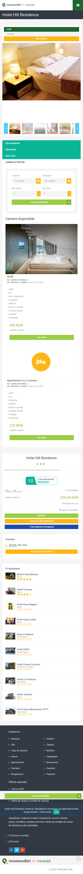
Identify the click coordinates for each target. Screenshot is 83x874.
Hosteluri (15, 768)
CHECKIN (16, 176)
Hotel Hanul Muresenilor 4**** (33, 709)
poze (9, 29)
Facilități (10, 156)
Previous (6, 128)
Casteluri (50, 768)
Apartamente (17, 762)
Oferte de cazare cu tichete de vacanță (30, 801)
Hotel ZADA (23, 649)
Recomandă (41, 39)
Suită (10, 276)
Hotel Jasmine (24, 694)
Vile (13, 744)
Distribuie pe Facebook (41, 526)
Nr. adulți (16, 188)
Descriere (10, 149)
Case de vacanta (19, 750)
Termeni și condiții (20, 835)
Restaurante (52, 762)
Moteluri (50, 750)
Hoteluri (50, 738)
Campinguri (52, 756)
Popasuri (50, 774)
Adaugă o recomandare (41, 521)
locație (10, 34)
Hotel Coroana (24, 589)
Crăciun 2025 (17, 789)
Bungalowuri (17, 774)
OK (56, 812)
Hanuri (14, 756)
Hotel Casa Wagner (27, 604)
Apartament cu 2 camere (22, 380)
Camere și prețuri (15, 162)
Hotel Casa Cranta (26, 619)
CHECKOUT (47, 176)
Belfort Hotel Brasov (27, 574)
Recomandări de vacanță (78, 5)
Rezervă (41, 516)
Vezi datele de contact (41, 552)
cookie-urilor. (45, 812)
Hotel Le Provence (26, 679)
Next (77, 128)
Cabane (50, 744)
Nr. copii (46, 188)
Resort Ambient (25, 634)
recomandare (71, 490)
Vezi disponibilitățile (39, 202)
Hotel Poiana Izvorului (28, 664)
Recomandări (12, 143)
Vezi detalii (41, 337)
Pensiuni (15, 738)
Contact (15, 841)
